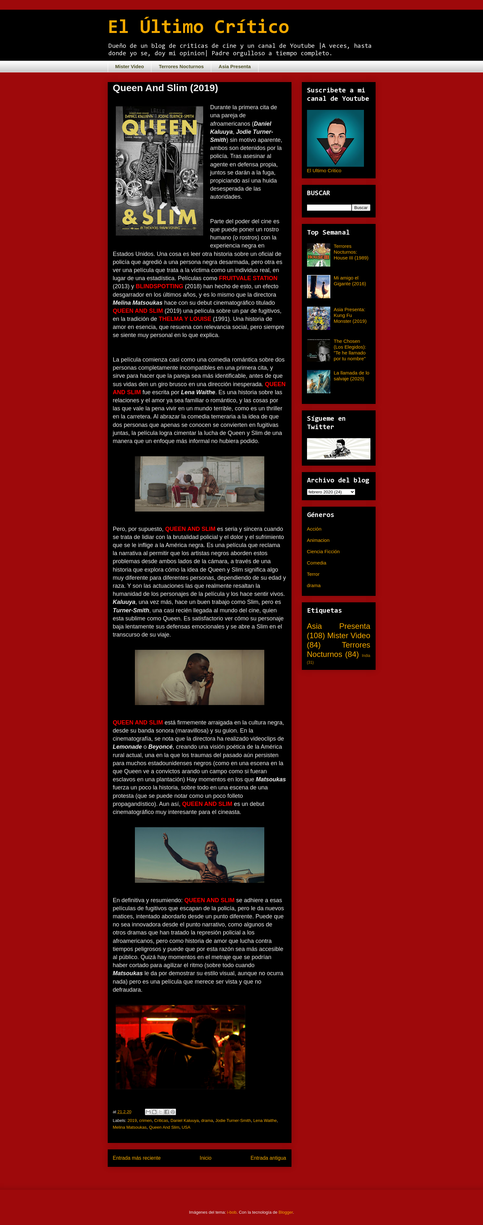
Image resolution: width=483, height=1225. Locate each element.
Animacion (318, 540)
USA (186, 1127)
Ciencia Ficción (323, 551)
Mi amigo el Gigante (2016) (350, 280)
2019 (132, 1120)
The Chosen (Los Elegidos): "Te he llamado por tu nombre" (350, 349)
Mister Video (129, 66)
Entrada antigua (268, 1158)
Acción (314, 529)
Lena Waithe (265, 1120)
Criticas (161, 1120)
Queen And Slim (164, 1127)
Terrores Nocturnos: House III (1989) (351, 251)
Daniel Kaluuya (184, 1120)
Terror (313, 574)
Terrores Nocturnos (181, 66)
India (366, 655)
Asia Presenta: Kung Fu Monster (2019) (350, 315)
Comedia (316, 562)
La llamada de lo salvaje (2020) (351, 375)
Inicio (205, 1158)
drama (207, 1120)
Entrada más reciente (137, 1158)
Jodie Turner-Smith (233, 1120)
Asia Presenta (235, 66)
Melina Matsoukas (130, 1127)
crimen (145, 1120)
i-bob (231, 1212)
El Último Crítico (198, 28)
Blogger (286, 1212)
